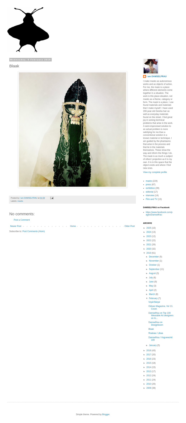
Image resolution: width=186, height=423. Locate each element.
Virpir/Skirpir (154, 302)
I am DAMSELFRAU (157, 76)
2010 (149, 384)
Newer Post (15, 226)
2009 (149, 388)
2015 (149, 363)
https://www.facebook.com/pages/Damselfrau (159, 213)
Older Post (129, 226)
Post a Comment (22, 220)
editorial (149, 192)
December (154, 256)
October (153, 265)
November (154, 261)
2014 (149, 367)
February (153, 298)
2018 (149, 350)
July (151, 277)
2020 (149, 249)
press (148, 184)
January (153, 345)
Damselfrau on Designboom (155, 323)
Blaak (151, 329)
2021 (149, 244)
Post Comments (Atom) (33, 231)
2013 (149, 371)
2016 (149, 359)
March (152, 294)
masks (20, 201)
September (154, 269)
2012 (149, 375)
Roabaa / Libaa (155, 333)
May (151, 286)
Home (73, 226)
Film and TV (151, 199)
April (151, 290)
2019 (149, 253)
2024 (149, 232)
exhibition (150, 188)
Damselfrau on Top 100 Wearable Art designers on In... (160, 315)
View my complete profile (155, 172)
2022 (149, 240)
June (151, 281)
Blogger (105, 414)
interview (150, 195)
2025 (149, 228)
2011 (149, 380)
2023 (149, 236)
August (152, 273)
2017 (149, 354)
